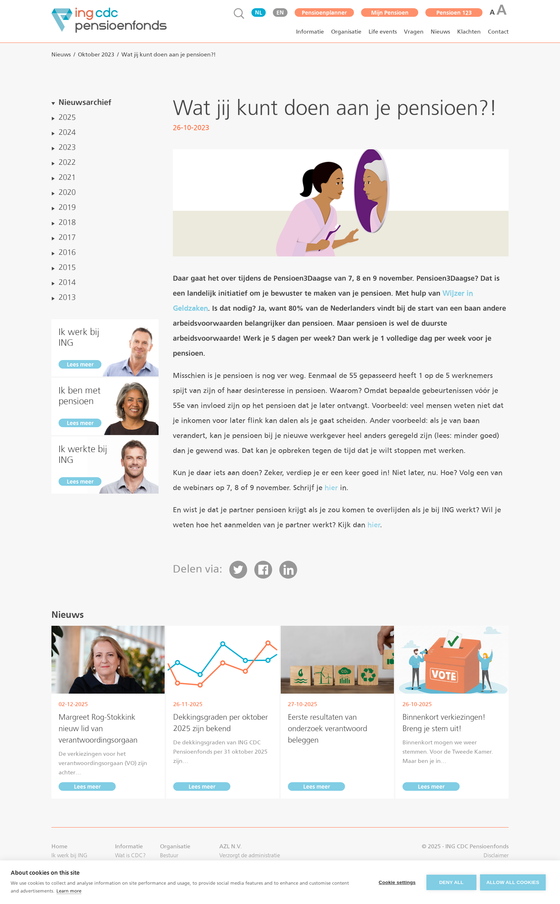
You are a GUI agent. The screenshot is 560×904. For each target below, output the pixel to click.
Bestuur (169, 855)
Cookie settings (397, 882)
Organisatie (346, 31)
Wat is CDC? (130, 855)
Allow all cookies (512, 882)
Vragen (414, 31)
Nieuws (440, 31)
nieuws (61, 54)
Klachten (469, 31)
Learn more (68, 891)
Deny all (451, 882)
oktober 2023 (96, 54)
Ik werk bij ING (69, 855)
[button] (238, 570)
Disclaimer (496, 855)
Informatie (310, 31)
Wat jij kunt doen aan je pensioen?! (168, 54)
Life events (383, 31)
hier (331, 487)
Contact (498, 31)
